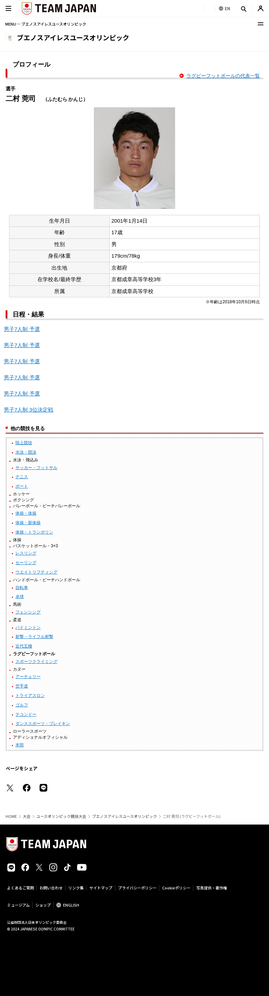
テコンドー (25, 714)
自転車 (21, 587)
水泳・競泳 (25, 452)
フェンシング (28, 612)
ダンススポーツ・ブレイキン (42, 723)
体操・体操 (25, 513)
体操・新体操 (28, 522)
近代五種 (23, 646)
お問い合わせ (51, 887)
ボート (21, 486)
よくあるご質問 (20, 887)
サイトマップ (100, 887)
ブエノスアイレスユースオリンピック (124, 816)
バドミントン (28, 627)
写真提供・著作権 (211, 887)
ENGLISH (71, 905)
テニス (21, 476)
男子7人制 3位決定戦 (28, 410)
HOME (11, 816)
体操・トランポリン (34, 532)
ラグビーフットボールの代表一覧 (223, 76)
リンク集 (76, 887)
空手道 (21, 686)
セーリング (25, 562)
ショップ (43, 905)
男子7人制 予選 (22, 329)
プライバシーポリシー (137, 887)
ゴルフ (21, 705)
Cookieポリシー (176, 887)
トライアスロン (30, 695)
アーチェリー (28, 676)
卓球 (19, 596)
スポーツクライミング (36, 661)
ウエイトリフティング (36, 572)
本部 (19, 745)
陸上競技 (23, 442)
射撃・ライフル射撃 (34, 636)
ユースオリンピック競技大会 (61, 816)
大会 (26, 816)
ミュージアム (18, 905)
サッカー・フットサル (36, 467)
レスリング (25, 553)
